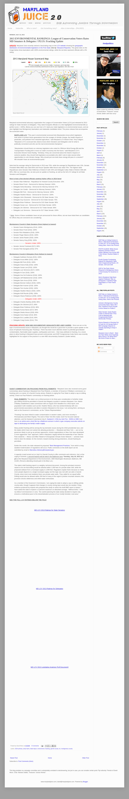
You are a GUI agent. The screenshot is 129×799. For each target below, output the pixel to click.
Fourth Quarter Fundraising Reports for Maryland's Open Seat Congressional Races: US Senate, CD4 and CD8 (108, 262)
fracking (47, 748)
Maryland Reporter (63, 48)
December (100, 136)
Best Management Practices (60, 445)
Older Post (85, 758)
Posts (100, 348)
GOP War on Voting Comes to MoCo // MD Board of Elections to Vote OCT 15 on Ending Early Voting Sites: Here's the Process (109, 242)
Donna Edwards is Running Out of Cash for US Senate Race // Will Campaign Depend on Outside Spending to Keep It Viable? (109, 326)
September (100, 170)
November (100, 138)
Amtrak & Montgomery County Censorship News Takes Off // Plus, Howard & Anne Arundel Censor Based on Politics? (108, 305)
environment (41, 748)
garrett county (54, 748)
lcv (59, 748)
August (99, 150)
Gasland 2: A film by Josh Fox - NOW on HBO (63, 419)
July (98, 175)
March (99, 155)
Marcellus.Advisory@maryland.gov (42, 450)
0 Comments (35, 746)
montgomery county (67, 748)
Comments (102, 351)
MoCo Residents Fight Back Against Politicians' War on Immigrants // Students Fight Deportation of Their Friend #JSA (107, 280)
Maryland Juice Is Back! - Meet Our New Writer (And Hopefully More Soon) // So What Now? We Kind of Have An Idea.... (108, 335)
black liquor (33, 748)
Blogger (85, 782)
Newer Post (14, 758)
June (98, 177)
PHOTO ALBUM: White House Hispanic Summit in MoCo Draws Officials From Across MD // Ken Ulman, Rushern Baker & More (109, 252)
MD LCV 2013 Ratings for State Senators (49, 510)
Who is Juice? (32, 28)
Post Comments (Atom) (25, 761)
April (98, 153)
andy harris (26, 748)
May (98, 180)
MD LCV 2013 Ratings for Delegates (49, 589)
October (99, 140)
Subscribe (19, 28)
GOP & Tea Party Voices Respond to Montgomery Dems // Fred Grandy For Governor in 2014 (108, 271)
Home (10, 28)
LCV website (61, 46)
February (99, 131)
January (99, 133)
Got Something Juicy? (49, 28)
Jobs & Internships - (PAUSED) (72, 28)
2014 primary (18, 748)
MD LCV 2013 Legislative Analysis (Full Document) (50, 667)
